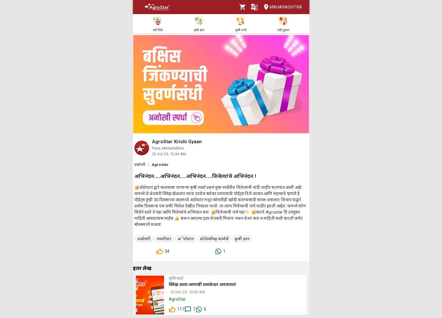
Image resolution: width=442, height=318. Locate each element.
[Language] (254, 7)
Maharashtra (281, 7)
